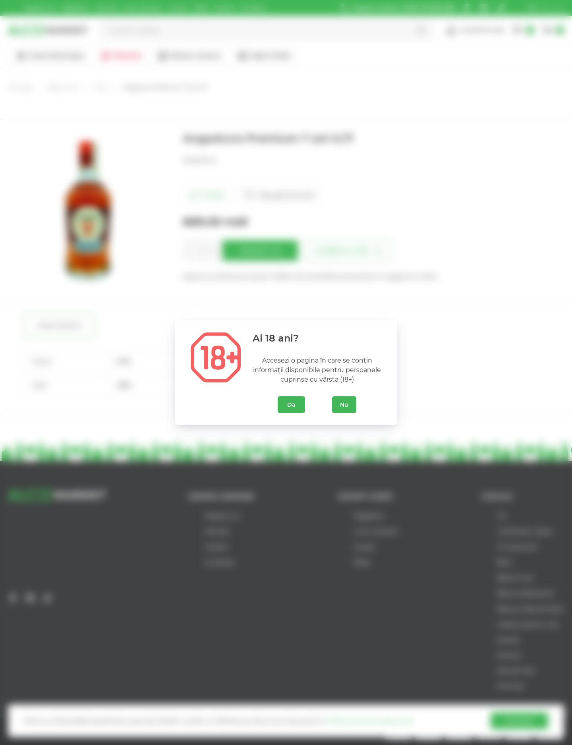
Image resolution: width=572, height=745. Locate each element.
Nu (344, 404)
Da (291, 404)
